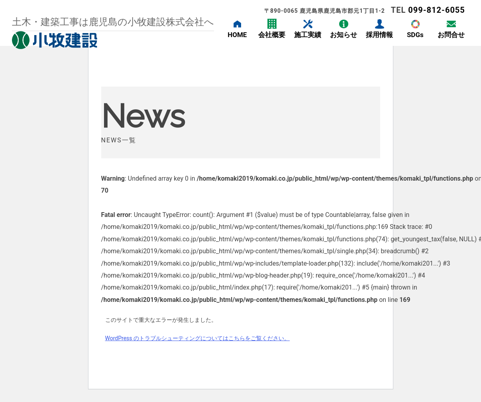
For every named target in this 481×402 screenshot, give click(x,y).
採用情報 (379, 35)
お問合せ (451, 35)
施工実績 (307, 35)
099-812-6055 (436, 10)
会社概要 (271, 35)
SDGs (415, 35)
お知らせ (343, 35)
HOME (237, 35)
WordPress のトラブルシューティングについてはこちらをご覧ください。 (197, 338)
